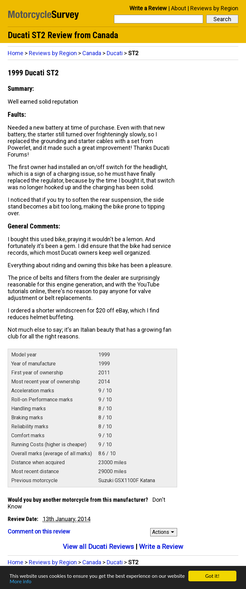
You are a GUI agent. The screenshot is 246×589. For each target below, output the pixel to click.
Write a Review (148, 8)
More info (20, 581)
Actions (164, 532)
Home (15, 53)
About (178, 8)
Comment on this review (39, 531)
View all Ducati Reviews (98, 547)
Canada (91, 53)
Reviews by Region (214, 8)
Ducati (115, 53)
